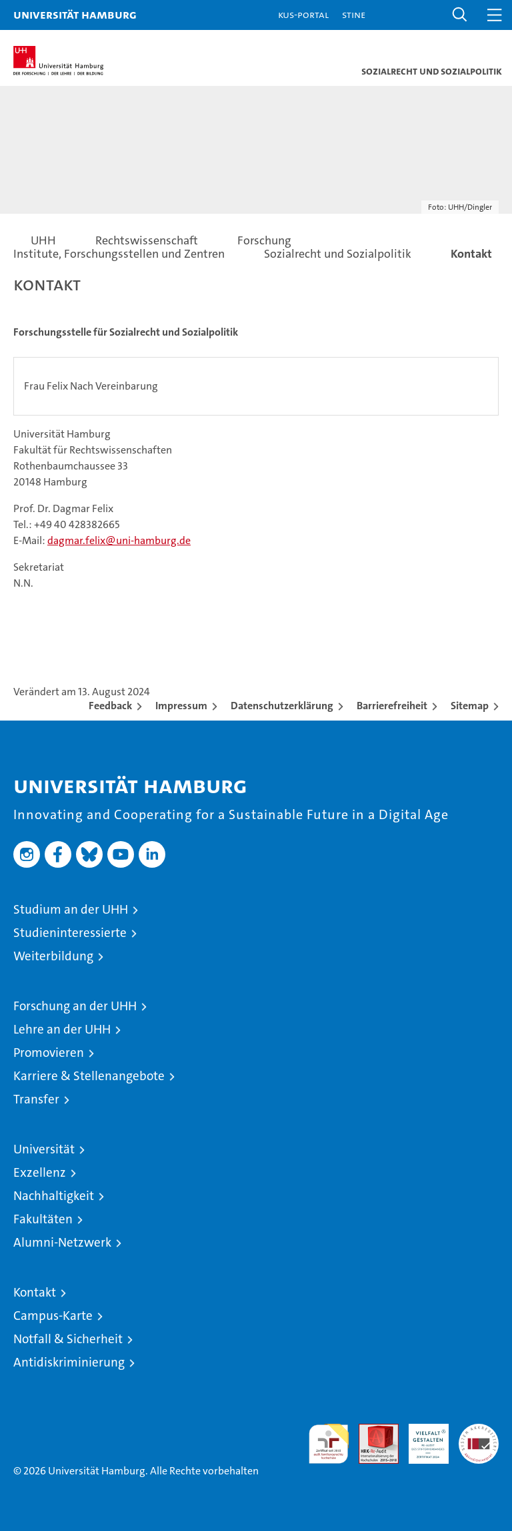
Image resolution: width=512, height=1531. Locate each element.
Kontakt (34, 1292)
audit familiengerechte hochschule (329, 1444)
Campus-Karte (53, 1315)
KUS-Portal (303, 14)
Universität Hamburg (75, 14)
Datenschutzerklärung (282, 706)
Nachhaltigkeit (53, 1195)
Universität (44, 1149)
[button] (460, 15)
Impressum (181, 706)
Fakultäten (43, 1219)
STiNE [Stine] (353, 14)
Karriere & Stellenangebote (89, 1076)
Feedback (110, 706)
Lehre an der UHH (62, 1029)
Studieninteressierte (70, 932)
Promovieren (48, 1052)
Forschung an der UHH (75, 1006)
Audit (371, 1431)
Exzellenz (39, 1172)
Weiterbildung (53, 956)
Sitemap (470, 706)
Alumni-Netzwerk (62, 1242)
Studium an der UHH (70, 909)
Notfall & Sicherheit (68, 1339)
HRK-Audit (421, 1438)
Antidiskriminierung (69, 1362)
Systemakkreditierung (479, 1431)
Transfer (36, 1099)
